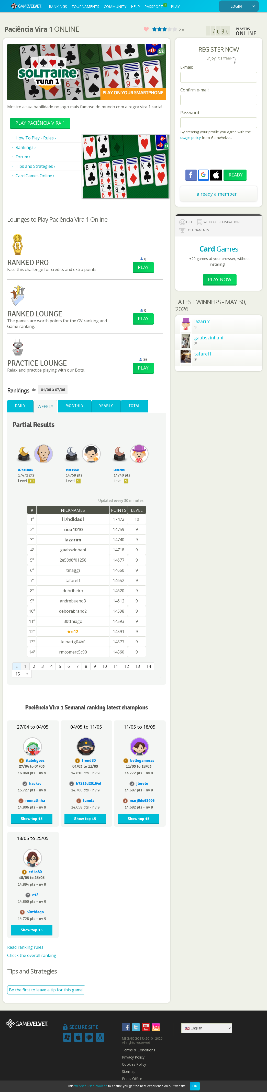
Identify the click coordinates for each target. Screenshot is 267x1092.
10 (104, 666)
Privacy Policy (133, 1057)
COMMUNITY (115, 6)
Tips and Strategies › (35, 166)
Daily (20, 405)
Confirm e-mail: (194, 90)
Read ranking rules (25, 947)
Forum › (23, 157)
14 (148, 666)
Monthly (74, 405)
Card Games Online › (35, 176)
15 (17, 674)
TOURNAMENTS (85, 6)
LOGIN (243, 6)
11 (115, 666)
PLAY (175, 6)
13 (137, 666)
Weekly (45, 406)
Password (189, 112)
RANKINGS (58, 6)
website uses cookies (90, 1086)
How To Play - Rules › (36, 138)
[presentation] (219, 155)
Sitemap (129, 1071)
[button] (203, 175)
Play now (219, 279)
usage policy (190, 137)
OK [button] (194, 1086)
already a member (217, 194)
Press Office (132, 1078)
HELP (135, 6)
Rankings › (26, 147)
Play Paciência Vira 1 (40, 123)
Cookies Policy (134, 1064)
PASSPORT (155, 6)
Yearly (106, 405)
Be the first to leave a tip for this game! (46, 990)
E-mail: (186, 67)
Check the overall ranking (31, 955)
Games (218, 249)
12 (126, 666)
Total (134, 405)
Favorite (146, 29)
